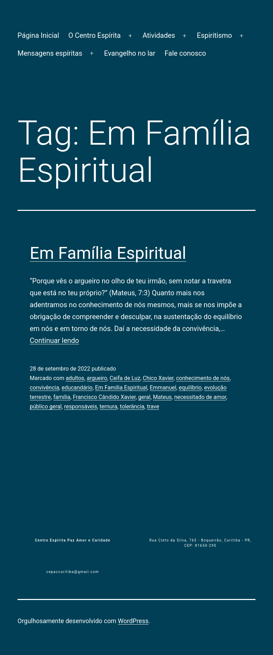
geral (144, 397)
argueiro (97, 378)
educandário (77, 387)
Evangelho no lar (129, 53)
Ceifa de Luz (125, 378)
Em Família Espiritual (108, 253)
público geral (46, 406)
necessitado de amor (200, 397)
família (61, 397)
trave (153, 406)
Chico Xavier (158, 378)
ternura (109, 406)
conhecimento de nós (203, 378)
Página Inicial (38, 35)
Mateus (162, 397)
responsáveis (80, 406)
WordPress (133, 621)
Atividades (158, 35)
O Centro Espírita (94, 35)
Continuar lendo (54, 340)
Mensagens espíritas (50, 53)
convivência (44, 387)
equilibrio (190, 387)
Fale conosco (185, 53)
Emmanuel (163, 387)
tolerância (132, 406)
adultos (75, 378)
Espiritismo (214, 35)
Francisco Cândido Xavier (104, 397)
